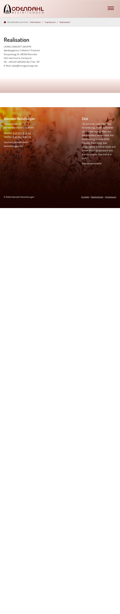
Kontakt (85, 197)
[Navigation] (110, 8)
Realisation (65, 22)
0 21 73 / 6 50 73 (22, 136)
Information (35, 22)
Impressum (50, 22)
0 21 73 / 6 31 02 (22, 133)
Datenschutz (97, 197)
